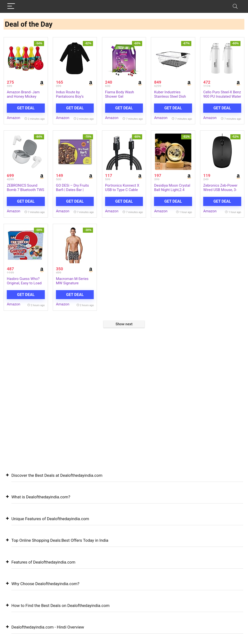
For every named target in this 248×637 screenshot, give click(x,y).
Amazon (13, 118)
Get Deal (25, 108)
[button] (124, 479)
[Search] (235, 6)
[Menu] (11, 6)
